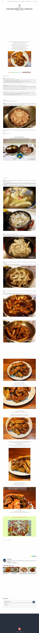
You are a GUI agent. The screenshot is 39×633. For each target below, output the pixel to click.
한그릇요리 (23, 1)
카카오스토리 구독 (9, 562)
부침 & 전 (19, 1)
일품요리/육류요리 (19, 7)
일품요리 (12, 1)
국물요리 (9, 1)
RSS (17, 562)
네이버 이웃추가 (14, 562)
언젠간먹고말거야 (17, 10)
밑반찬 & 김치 (15, 1)
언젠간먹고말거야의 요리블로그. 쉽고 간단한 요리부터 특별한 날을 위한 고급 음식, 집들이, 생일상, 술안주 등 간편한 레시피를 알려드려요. (18, 603)
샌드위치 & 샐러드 (27, 1)
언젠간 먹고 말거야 (7, 601)
